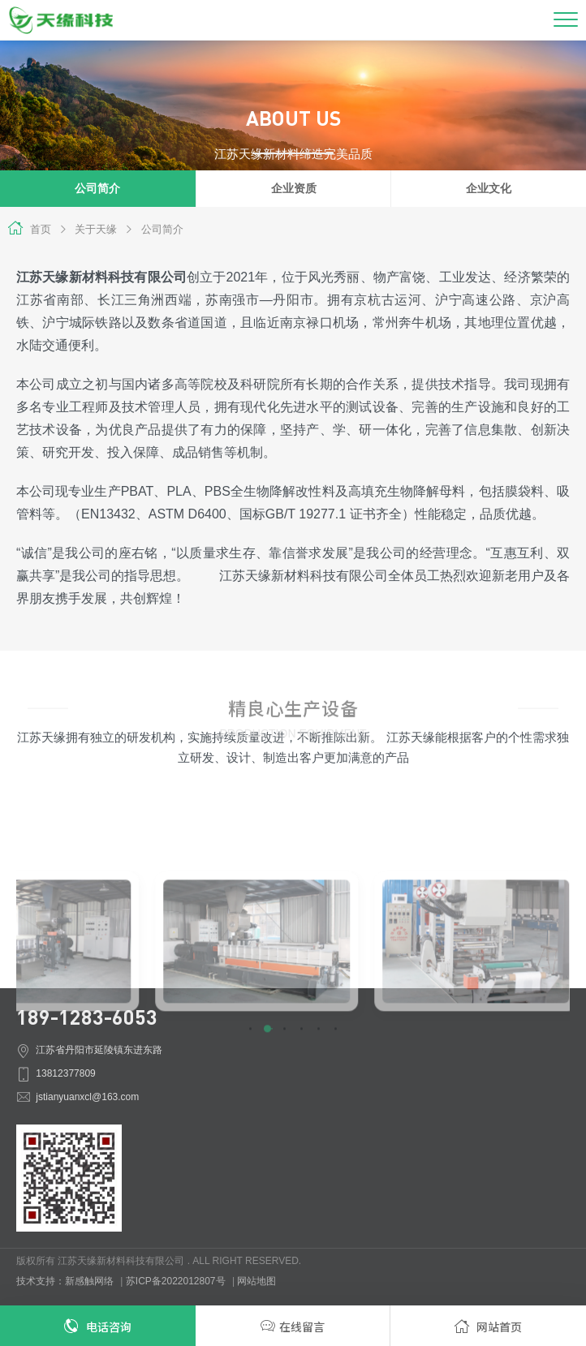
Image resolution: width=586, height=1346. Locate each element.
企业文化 (488, 189)
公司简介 (153, 229)
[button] (250, 1095)
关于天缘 (88, 229)
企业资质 (294, 189)
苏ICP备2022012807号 (176, 1281)
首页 (40, 229)
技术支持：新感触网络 (65, 1281)
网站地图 (256, 1281)
